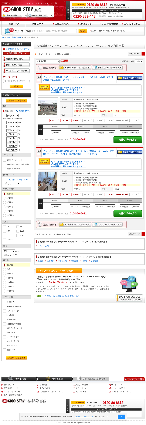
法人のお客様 (80, 392)
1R (8, 226)
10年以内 (10, 282)
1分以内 (10, 198)
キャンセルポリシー (119, 388)
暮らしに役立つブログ (13, 395)
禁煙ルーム (11, 349)
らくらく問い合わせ (12, 392)
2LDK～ (10, 239)
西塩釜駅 (50, 261)
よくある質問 (45, 388)
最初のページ (134, 54)
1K (21, 226)
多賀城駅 (94, 261)
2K (8, 235)
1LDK (22, 231)
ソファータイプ (13, 336)
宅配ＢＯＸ (11, 332)
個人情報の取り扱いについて (51, 392)
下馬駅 (84, 261)
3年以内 (10, 273)
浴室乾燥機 (11, 319)
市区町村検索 (17, 37)
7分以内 (10, 211)
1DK (8, 231)
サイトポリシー (81, 388)
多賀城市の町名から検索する (17, 49)
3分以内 (10, 202)
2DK (21, 235)
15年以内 (10, 286)
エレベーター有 (13, 341)
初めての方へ (9, 385)
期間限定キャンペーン (15, 159)
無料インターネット (15, 328)
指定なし (10, 194)
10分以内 (10, 215)
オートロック (12, 345)
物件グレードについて (21, 180)
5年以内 (10, 278)
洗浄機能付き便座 (14, 323)
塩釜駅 (40, 261)
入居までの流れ (81, 385)
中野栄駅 (74, 261)
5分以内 (10, 207)
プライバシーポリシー (84, 416)
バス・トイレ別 (13, 310)
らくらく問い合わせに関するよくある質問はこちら (60, 296)
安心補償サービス (11, 388)
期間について (24, 111)
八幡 (47, 246)
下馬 (39, 246)
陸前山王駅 (62, 261)
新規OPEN (11, 302)
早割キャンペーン (13, 168)
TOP (3, 37)
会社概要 (43, 385)
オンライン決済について (121, 392)
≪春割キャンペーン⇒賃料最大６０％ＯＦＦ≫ (18, 164)
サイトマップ (116, 385)
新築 (8, 269)
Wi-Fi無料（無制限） (15, 306)
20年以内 (10, 291)
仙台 (8, 37)
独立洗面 (10, 315)
